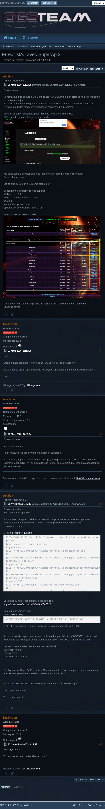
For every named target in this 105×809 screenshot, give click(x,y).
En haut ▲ (100, 805)
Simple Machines (24, 805)
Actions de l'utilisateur (90, 69)
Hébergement (34, 385)
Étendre (28, 533)
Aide (75, 805)
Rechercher (30, 38)
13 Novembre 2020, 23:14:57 (22, 744)
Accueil (10, 38)
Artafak (8, 76)
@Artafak (15, 749)
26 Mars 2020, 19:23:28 (19, 85)
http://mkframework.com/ (88, 478)
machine (9, 399)
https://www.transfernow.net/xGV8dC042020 (27, 604)
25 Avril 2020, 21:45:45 (19, 504)
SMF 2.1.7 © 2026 (8, 805)
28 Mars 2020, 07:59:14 (19, 434)
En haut (5, 787)
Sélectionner (16, 533)
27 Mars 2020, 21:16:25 (19, 351)
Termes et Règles (86, 805)
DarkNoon (10, 324)
